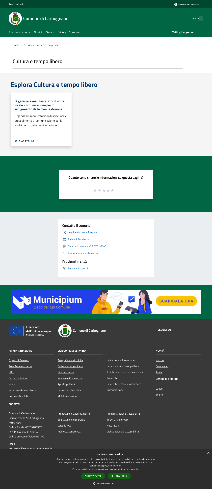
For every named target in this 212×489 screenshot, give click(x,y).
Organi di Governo (19, 360)
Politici (12, 384)
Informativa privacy (118, 420)
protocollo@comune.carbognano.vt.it (30, 448)
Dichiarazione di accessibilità (123, 431)
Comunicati (162, 366)
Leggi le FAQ (65, 426)
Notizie (160, 360)
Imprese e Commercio (70, 378)
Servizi (28, 45)
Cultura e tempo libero (70, 366)
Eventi (159, 395)
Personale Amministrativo (23, 390)
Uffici (11, 372)
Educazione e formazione (121, 360)
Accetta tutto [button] (93, 476)
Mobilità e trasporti (68, 396)
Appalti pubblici (66, 384)
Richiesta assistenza (69, 431)
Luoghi (159, 389)
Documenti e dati (18, 396)
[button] (106, 483)
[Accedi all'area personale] (186, 4)
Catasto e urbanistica (69, 390)
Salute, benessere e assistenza (124, 384)
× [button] (208, 453)
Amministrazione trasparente (123, 414)
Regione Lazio (16, 4)
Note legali (113, 426)
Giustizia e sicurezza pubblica (123, 366)
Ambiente (112, 378)
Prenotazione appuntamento (74, 414)
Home (16, 45)
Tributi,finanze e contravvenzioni (125, 372)
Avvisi (159, 372)
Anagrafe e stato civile (70, 360)
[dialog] (106, 469)
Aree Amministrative (20, 366)
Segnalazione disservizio (71, 420)
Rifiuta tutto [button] (119, 475)
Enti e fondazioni (18, 378)
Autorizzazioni (115, 390)
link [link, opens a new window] (138, 469)
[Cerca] (199, 18)
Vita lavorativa (66, 372)
